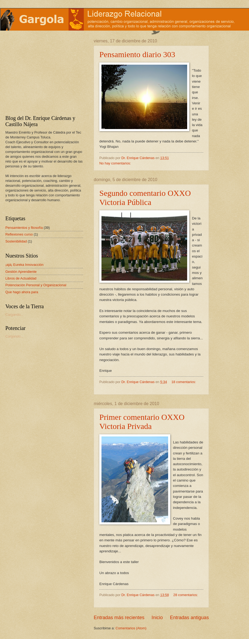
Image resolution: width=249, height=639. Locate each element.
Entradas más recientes (119, 617)
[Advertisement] (38, 72)
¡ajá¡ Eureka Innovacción (24, 265)
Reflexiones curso (19, 234)
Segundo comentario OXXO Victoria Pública (145, 198)
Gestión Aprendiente (21, 272)
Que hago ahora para (21, 292)
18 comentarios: (183, 382)
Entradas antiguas (189, 617)
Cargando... (14, 315)
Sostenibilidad (16, 241)
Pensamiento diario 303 (137, 54)
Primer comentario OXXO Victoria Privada (141, 422)
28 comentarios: (185, 595)
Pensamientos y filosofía (24, 228)
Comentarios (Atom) (131, 628)
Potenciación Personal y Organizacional (35, 285)
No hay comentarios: (115, 163)
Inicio (157, 617)
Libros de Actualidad (20, 278)
